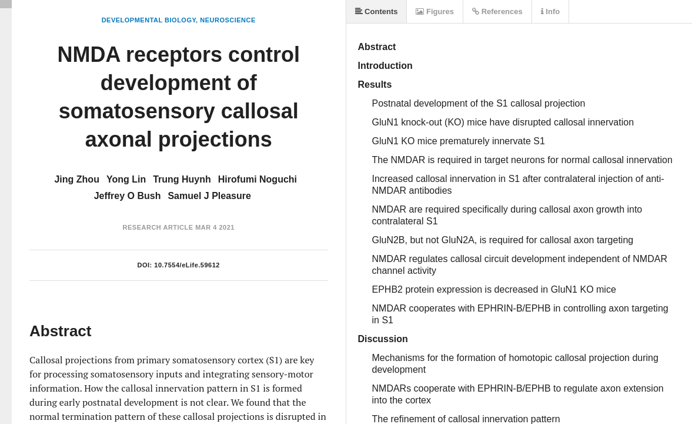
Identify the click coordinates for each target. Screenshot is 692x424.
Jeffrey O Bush (127, 196)
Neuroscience (228, 20)
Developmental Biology (149, 20)
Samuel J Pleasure (209, 196)
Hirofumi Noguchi (257, 179)
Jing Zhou (76, 179)
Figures (435, 11)
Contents (376, 11)
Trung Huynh (182, 179)
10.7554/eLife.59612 (187, 265)
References (497, 11)
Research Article (158, 227)
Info (550, 11)
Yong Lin (126, 179)
